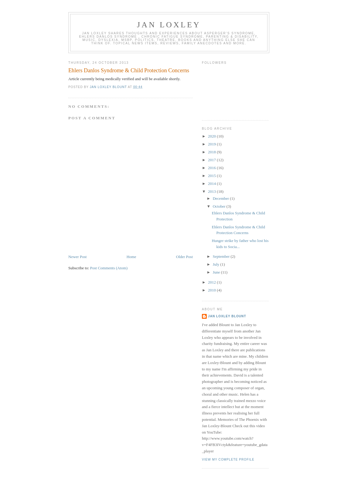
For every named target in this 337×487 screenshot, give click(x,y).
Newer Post (77, 256)
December (221, 198)
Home (131, 256)
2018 (212, 152)
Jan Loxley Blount (227, 316)
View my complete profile (228, 459)
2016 (212, 167)
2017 (212, 160)
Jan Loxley (169, 24)
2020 (212, 136)
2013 (212, 191)
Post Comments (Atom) (109, 268)
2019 (212, 144)
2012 (212, 282)
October (219, 206)
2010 (212, 290)
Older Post (184, 256)
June (217, 272)
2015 (212, 175)
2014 (212, 183)
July (216, 264)
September (222, 256)
